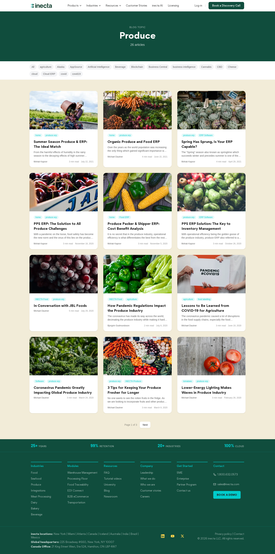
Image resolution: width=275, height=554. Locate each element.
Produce (36, 484)
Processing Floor (77, 478)
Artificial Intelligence (98, 66)
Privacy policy (223, 534)
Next (145, 424)
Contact (239, 534)
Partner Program (186, 484)
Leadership (146, 472)
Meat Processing (41, 496)
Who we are (147, 484)
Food (34, 472)
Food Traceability (77, 484)
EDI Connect (75, 490)
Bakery (35, 508)
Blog (107, 490)
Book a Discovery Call (226, 5)
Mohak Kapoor (40, 161)
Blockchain (137, 66)
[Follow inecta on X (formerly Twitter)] (182, 536)
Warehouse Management (82, 472)
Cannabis (206, 66)
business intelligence (184, 66)
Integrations (38, 490)
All (33, 66)
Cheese (232, 66)
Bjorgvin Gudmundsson (118, 325)
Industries (93, 5)
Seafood (36, 478)
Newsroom (111, 496)
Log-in (198, 5)
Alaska (60, 66)
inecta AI (157, 5)
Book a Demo (227, 494)
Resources (113, 5)
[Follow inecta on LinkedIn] (163, 536)
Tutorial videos (113, 478)
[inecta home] (41, 5)
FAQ (106, 472)
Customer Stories (136, 5)
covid (64, 73)
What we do (147, 478)
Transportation (76, 502)
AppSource (76, 66)
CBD (219, 66)
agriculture (45, 66)
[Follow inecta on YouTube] (172, 536)
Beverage (120, 66)
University (110, 484)
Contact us (183, 490)
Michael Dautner (115, 157)
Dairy (34, 502)
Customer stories (150, 490)
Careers (145, 496)
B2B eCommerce (78, 496)
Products (74, 5)
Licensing (173, 5)
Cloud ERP (49, 73)
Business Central (158, 66)
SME (180, 472)
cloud (34, 73)
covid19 (76, 73)
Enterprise (183, 478)
